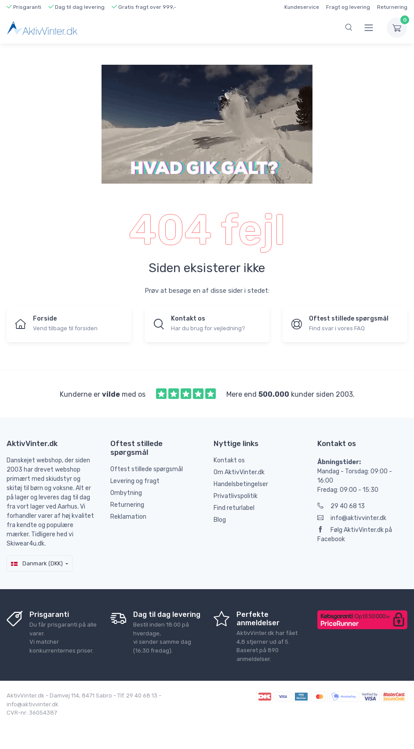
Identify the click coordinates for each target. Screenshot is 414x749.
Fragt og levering (348, 7)
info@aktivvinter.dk (351, 518)
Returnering (392, 7)
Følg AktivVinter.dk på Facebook (354, 534)
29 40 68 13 (341, 506)
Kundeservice (301, 7)
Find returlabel (234, 508)
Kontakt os (229, 460)
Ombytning (126, 493)
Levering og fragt (135, 481)
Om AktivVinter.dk (239, 472)
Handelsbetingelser (241, 484)
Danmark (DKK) (37, 563)
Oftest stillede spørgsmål (146, 469)
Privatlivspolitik (236, 496)
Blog (220, 520)
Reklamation (128, 516)
